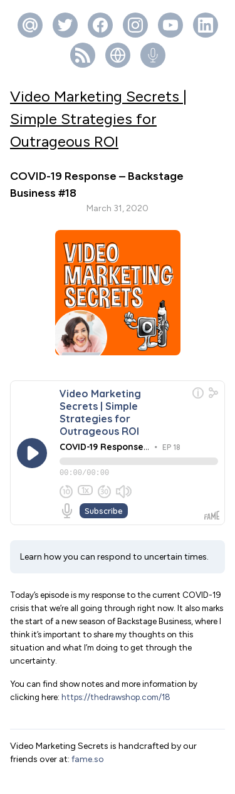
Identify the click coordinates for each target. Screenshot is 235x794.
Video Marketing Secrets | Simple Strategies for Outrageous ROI (98, 118)
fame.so (87, 727)
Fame (137, 778)
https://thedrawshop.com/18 (115, 665)
